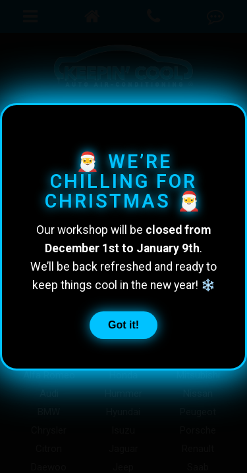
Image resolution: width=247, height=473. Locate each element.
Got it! (123, 324)
